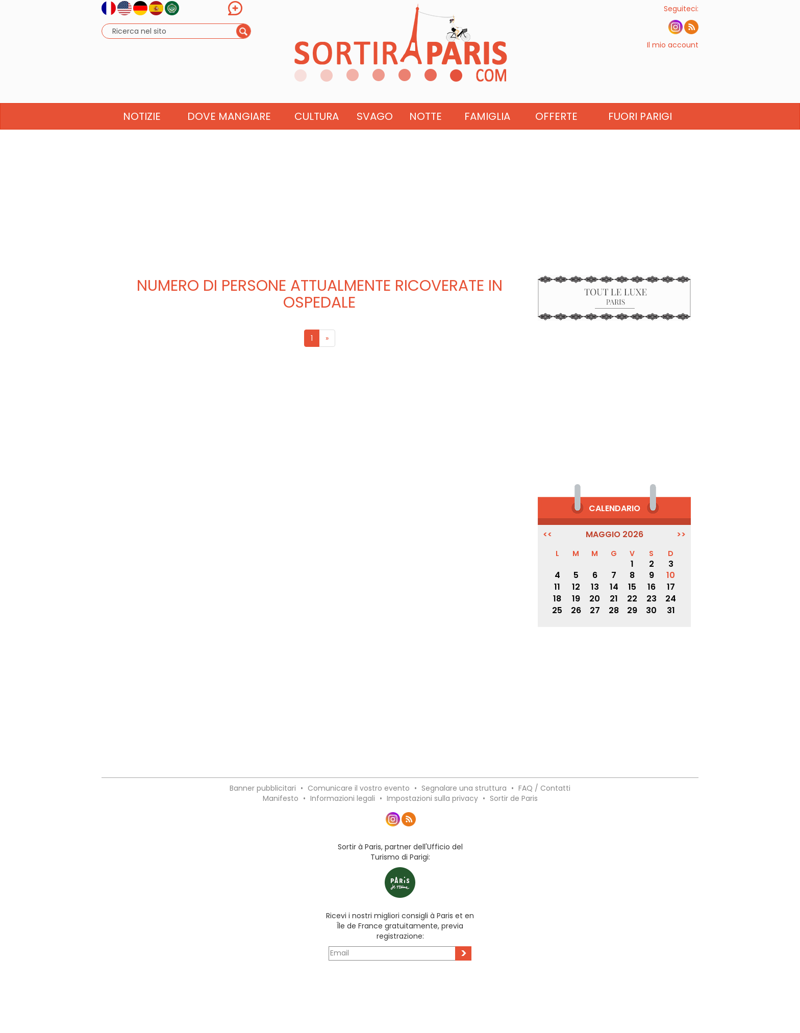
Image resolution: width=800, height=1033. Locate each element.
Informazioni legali (342, 798)
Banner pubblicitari (263, 788)
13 (595, 587)
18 (557, 598)
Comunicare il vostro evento (359, 788)
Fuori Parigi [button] (640, 136)
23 (651, 598)
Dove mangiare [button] (229, 136)
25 (557, 610)
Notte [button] (425, 136)
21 (614, 598)
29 (632, 610)
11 (557, 587)
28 (614, 610)
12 (576, 587)
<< (547, 534)
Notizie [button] (142, 136)
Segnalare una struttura (464, 788)
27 (595, 610)
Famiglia (487, 136)
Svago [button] (375, 136)
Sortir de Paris (514, 798)
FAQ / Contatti (544, 788)
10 (670, 575)
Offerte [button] (556, 136)
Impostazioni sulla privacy (432, 798)
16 (651, 587)
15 (632, 587)
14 (614, 587)
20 (594, 598)
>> (681, 534)
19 (576, 598)
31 (671, 610)
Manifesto (280, 798)
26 (576, 610)
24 (670, 598)
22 (632, 598)
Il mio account (672, 55)
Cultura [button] (316, 136)
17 (671, 587)
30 (651, 610)
